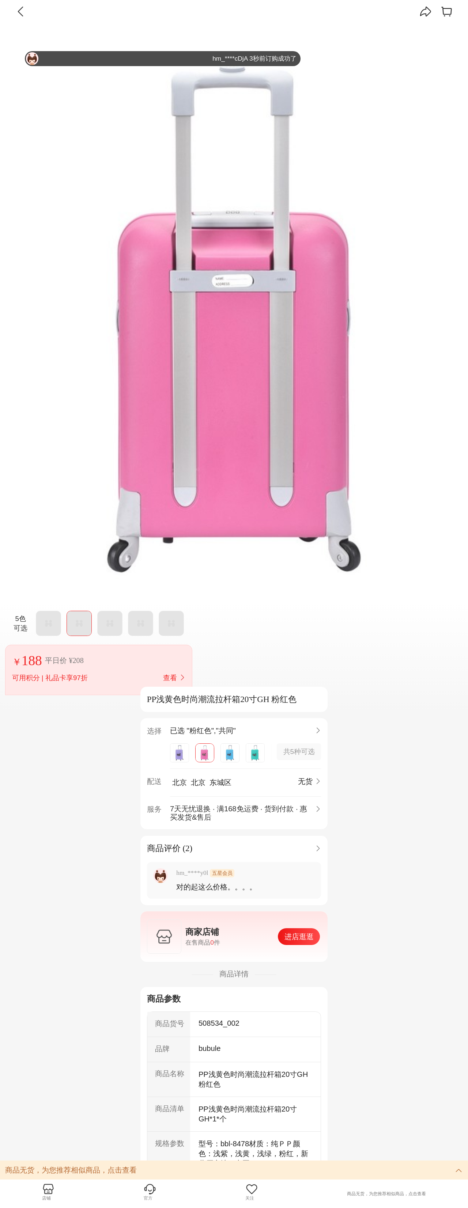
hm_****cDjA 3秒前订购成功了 (161, 58)
